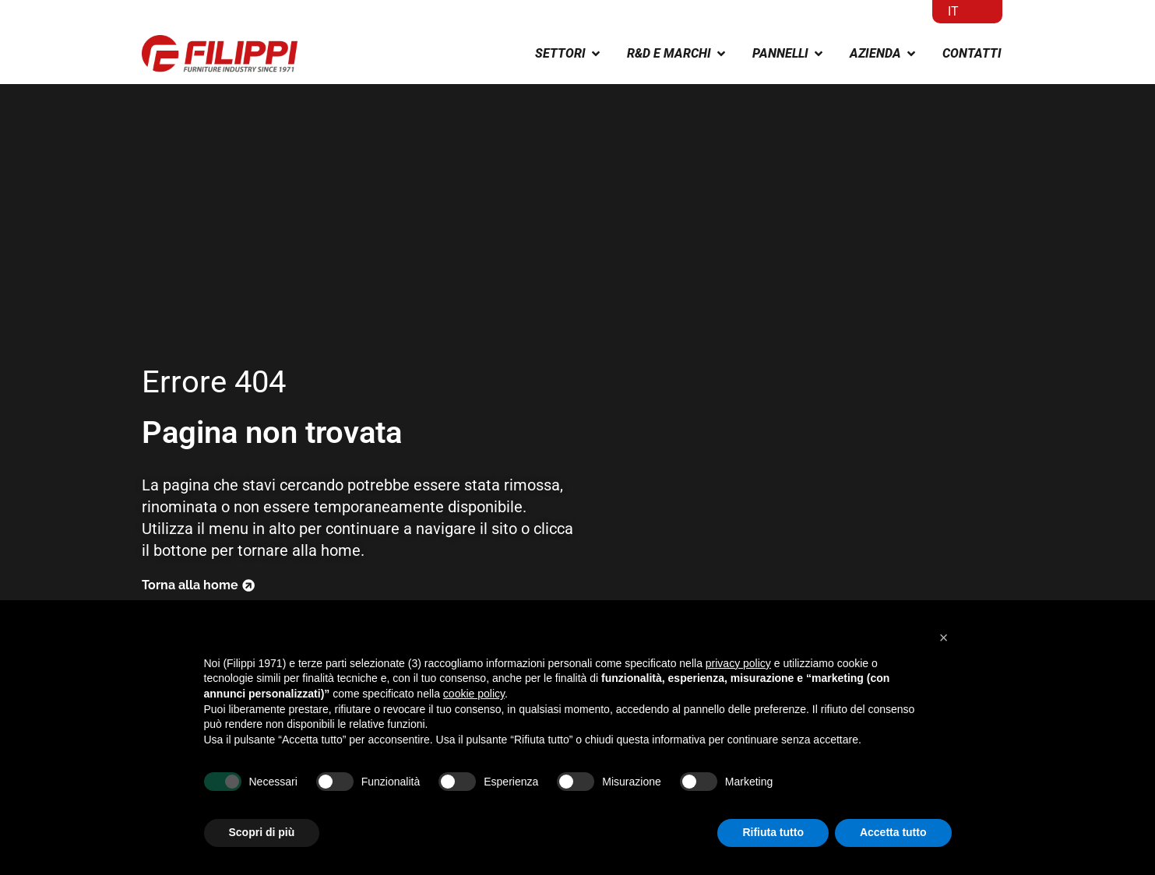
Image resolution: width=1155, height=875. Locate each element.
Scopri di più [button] (262, 832)
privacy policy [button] (738, 663)
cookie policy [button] (474, 693)
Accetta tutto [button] (893, 832)
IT (953, 11)
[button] (943, 637)
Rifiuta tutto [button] (773, 832)
